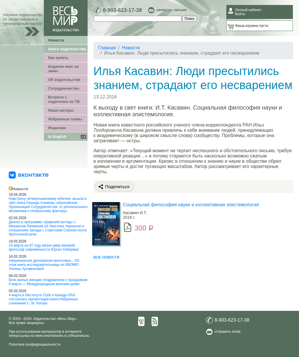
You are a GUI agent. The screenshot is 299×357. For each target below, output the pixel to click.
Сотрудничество (63, 88)
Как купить (58, 58)
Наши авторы (61, 110)
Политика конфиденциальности (34, 344)
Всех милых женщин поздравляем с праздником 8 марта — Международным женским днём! (48, 282)
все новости (106, 256)
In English (57, 136)
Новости (56, 40)
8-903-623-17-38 (122, 10)
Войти (240, 14)
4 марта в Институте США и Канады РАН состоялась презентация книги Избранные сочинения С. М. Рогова (43, 299)
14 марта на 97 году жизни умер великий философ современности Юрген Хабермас (44, 247)
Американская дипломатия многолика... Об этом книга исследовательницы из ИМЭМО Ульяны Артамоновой (44, 265)
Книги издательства (67, 49)
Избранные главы (65, 119)
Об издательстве (64, 79)
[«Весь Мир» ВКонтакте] (28, 175)
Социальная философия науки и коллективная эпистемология (191, 204)
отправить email (228, 332)
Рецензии (57, 128)
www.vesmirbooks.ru (51, 336)
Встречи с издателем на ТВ (64, 99)
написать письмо (172, 10)
